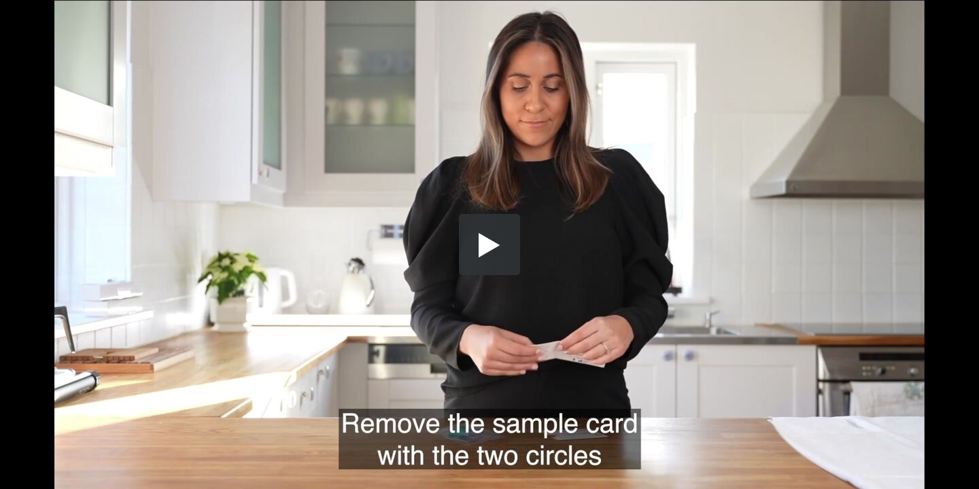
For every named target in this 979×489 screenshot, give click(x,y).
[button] (489, 244)
